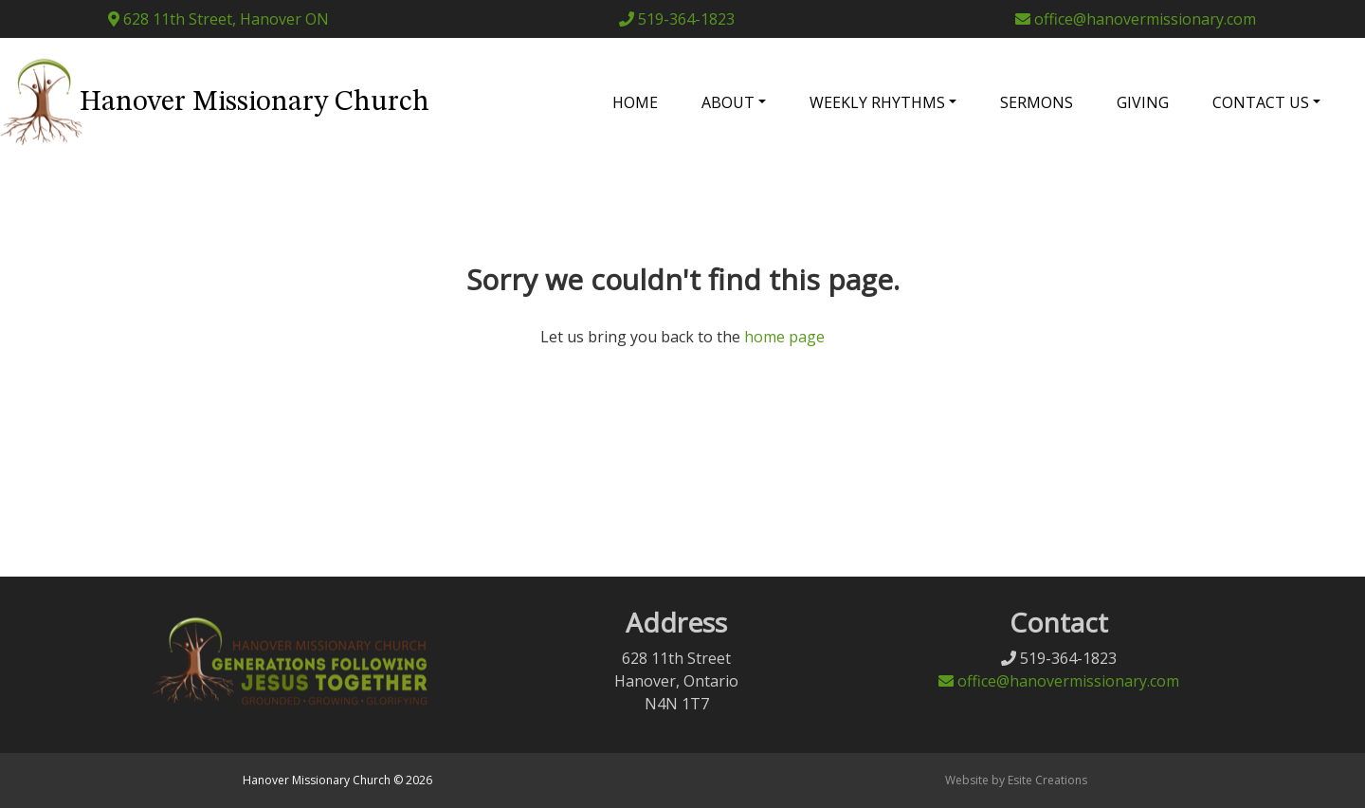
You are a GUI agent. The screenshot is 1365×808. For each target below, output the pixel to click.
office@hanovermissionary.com (1135, 19)
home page (784, 336)
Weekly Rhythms (877, 102)
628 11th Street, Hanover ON (218, 19)
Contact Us (1260, 102)
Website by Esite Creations (1016, 780)
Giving (1143, 102)
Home (635, 102)
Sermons (1036, 102)
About (728, 102)
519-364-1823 (677, 19)
